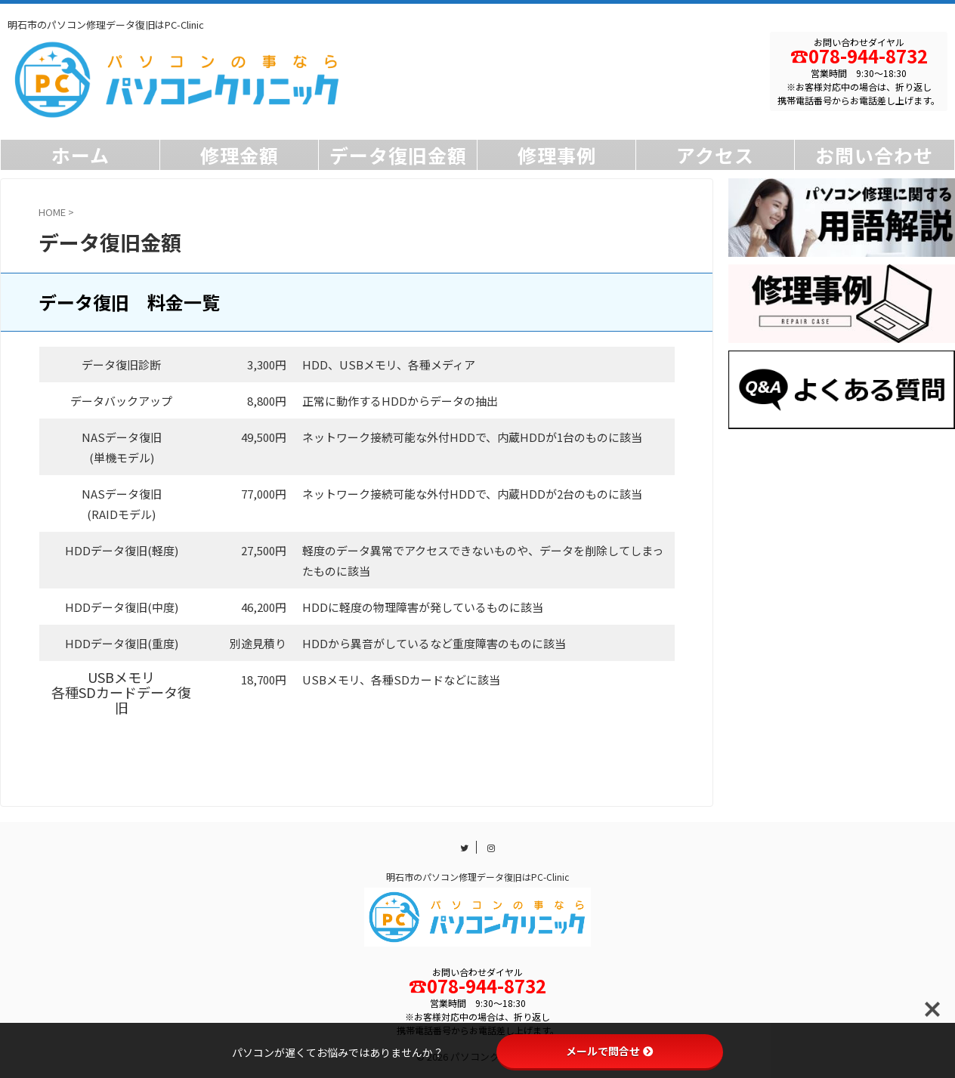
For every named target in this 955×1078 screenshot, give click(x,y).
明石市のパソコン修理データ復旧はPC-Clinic (477, 876)
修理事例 (557, 154)
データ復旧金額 (398, 154)
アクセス (715, 154)
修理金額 (239, 154)
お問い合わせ (874, 154)
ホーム (80, 154)
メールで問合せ (610, 1050)
